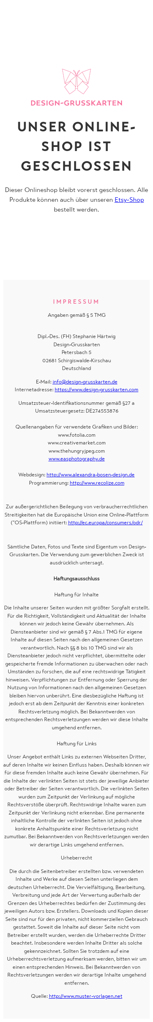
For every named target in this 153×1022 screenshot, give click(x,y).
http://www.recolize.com (97, 482)
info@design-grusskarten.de (85, 381)
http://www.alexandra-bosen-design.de (91, 474)
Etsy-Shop (129, 199)
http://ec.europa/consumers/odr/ (105, 522)
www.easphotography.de (77, 458)
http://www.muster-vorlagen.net (85, 996)
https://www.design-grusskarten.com (96, 389)
